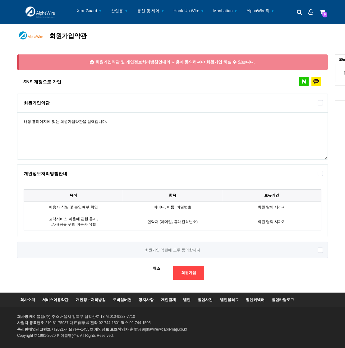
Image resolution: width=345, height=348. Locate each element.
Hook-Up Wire (186, 10)
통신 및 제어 (148, 10)
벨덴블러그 (229, 300)
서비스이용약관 (55, 300)
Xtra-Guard (87, 10)
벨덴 (187, 300)
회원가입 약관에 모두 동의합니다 (172, 250)
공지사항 (146, 300)
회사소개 (27, 300)
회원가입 (188, 273)
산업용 (117, 10)
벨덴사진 (205, 300)
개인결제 (168, 300)
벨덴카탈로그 (283, 300)
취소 (156, 268)
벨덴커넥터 (255, 300)
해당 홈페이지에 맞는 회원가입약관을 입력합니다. (172, 136)
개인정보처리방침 (91, 300)
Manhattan (222, 10)
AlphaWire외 (257, 10)
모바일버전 (122, 300)
